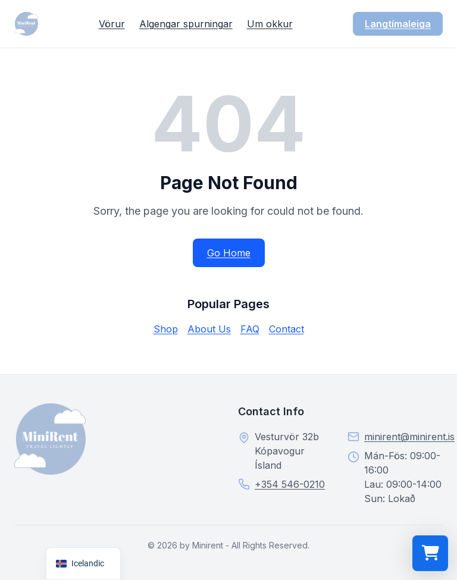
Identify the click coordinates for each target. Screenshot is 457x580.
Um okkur (270, 24)
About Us (209, 329)
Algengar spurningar (186, 24)
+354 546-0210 (290, 484)
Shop (166, 329)
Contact (286, 329)
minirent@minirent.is (409, 437)
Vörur (112, 24)
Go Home (229, 253)
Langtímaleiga (398, 24)
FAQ (249, 329)
